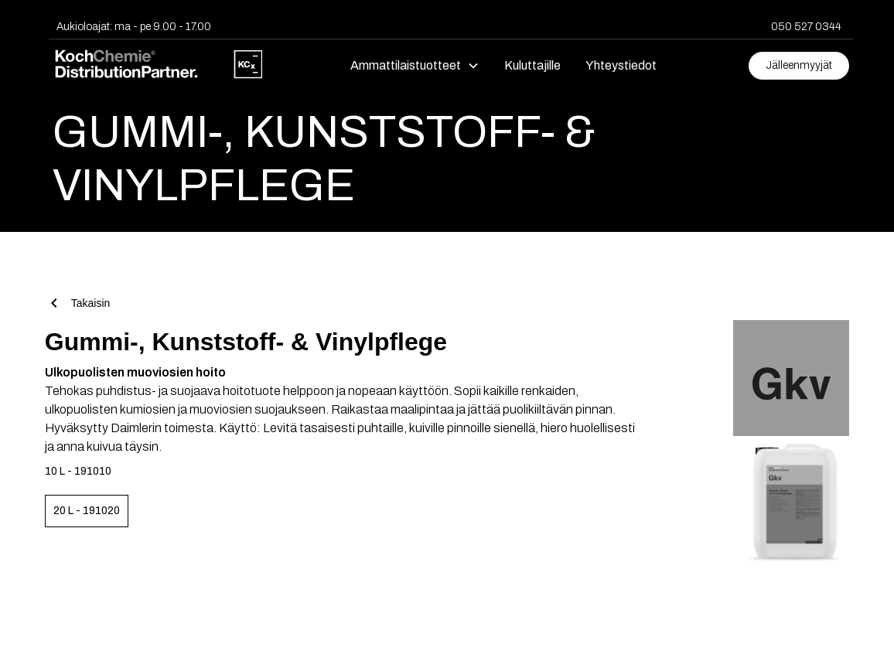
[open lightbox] (775, 374)
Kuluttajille (532, 65)
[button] (415, 66)
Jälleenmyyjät (799, 65)
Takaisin (91, 303)
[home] (158, 65)
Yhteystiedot (621, 65)
